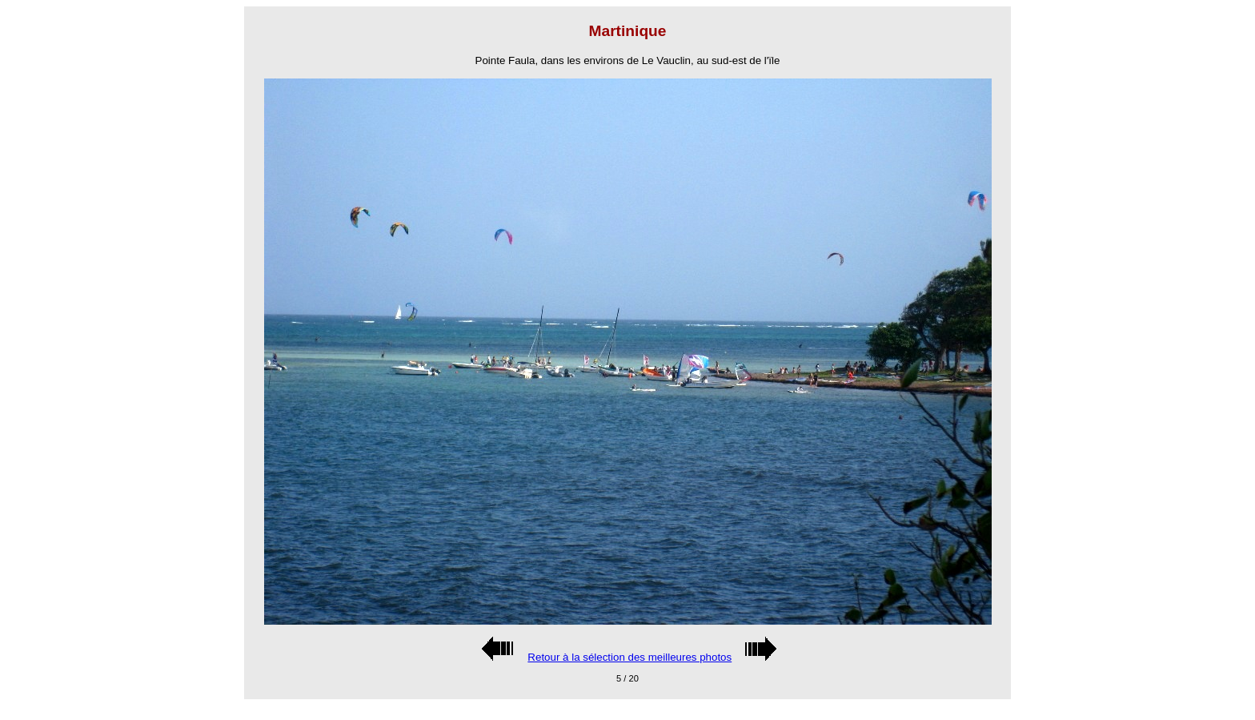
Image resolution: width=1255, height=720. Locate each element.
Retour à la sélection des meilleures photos (629, 657)
